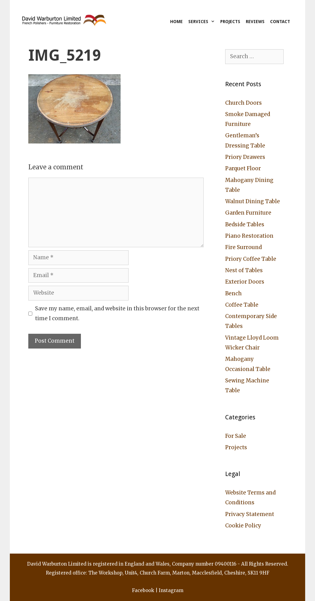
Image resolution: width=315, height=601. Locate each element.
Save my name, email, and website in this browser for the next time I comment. (117, 313)
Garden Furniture (248, 212)
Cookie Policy (243, 525)
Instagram (171, 590)
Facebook (143, 590)
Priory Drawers (245, 157)
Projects (230, 21)
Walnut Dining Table (252, 201)
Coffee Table (241, 304)
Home (176, 21)
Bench (233, 293)
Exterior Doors (244, 281)
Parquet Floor (243, 168)
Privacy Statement (249, 514)
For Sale (235, 436)
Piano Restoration (249, 235)
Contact (280, 21)
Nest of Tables (244, 270)
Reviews (255, 21)
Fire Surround (243, 247)
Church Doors (243, 102)
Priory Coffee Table (250, 259)
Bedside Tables (244, 224)
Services (202, 21)
